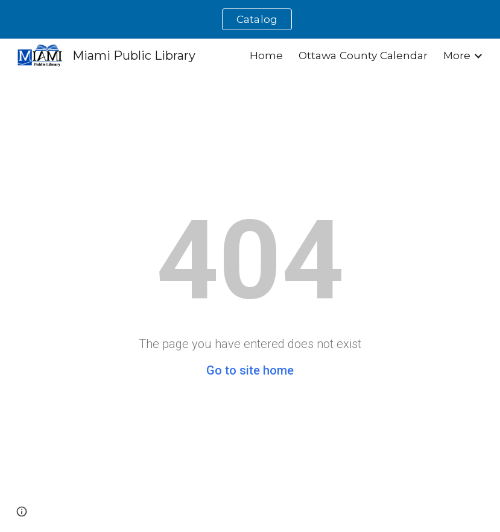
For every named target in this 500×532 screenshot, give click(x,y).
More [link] (456, 55)
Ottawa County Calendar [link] (363, 55)
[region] (250, 19)
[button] (21, 511)
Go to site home (250, 370)
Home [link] (266, 55)
